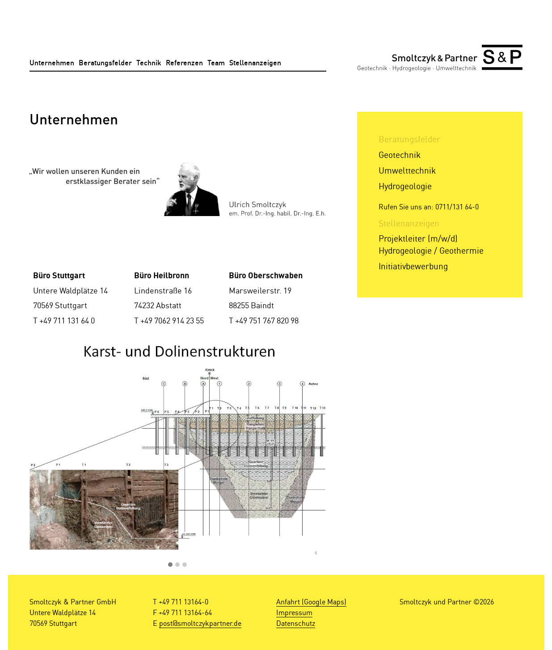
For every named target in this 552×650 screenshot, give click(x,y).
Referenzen (184, 63)
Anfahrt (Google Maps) (311, 601)
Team (216, 63)
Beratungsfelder (105, 63)
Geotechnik (400, 154)
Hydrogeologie (405, 186)
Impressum (294, 612)
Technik (148, 63)
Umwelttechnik (407, 170)
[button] (170, 565)
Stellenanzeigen (255, 63)
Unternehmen (51, 63)
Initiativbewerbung (413, 266)
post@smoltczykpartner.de (200, 623)
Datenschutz (295, 623)
